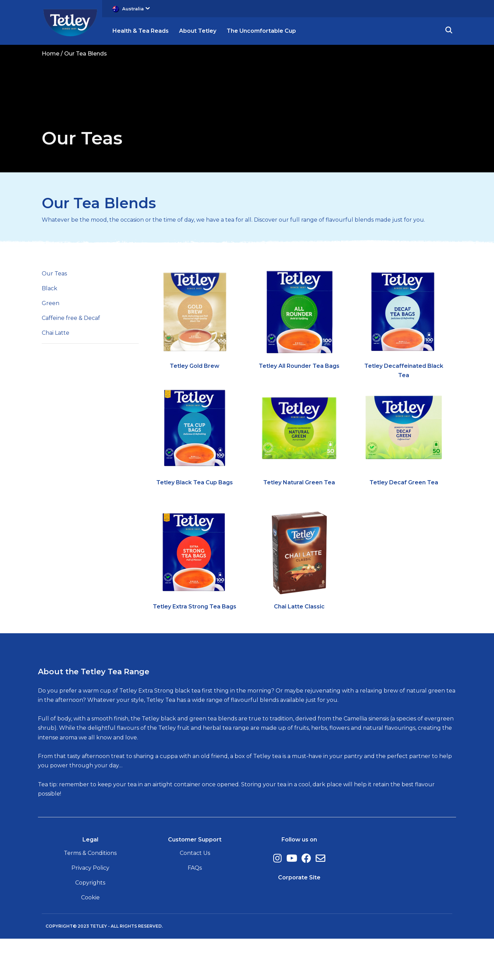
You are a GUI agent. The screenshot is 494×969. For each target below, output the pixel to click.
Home (50, 53)
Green (50, 333)
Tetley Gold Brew (194, 396)
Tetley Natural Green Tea (299, 512)
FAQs (195, 898)
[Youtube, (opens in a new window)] (291, 888)
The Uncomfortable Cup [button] (261, 31)
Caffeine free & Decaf (71, 348)
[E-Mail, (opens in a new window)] (320, 888)
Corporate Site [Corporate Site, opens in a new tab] (299, 907)
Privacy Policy (90, 898)
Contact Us (195, 883)
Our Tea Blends (99, 233)
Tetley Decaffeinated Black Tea (403, 400)
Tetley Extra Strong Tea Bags (194, 636)
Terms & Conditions (90, 883)
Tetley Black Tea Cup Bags (194, 512)
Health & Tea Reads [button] (140, 31)
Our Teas (54, 303)
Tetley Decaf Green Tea (403, 512)
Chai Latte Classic (299, 636)
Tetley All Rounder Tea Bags (299, 396)
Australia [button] (136, 8)
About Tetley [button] (197, 31)
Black (49, 318)
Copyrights (90, 913)
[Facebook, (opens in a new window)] (306, 888)
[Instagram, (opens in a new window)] (277, 888)
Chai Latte (55, 363)
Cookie (90, 928)
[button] (448, 31)
